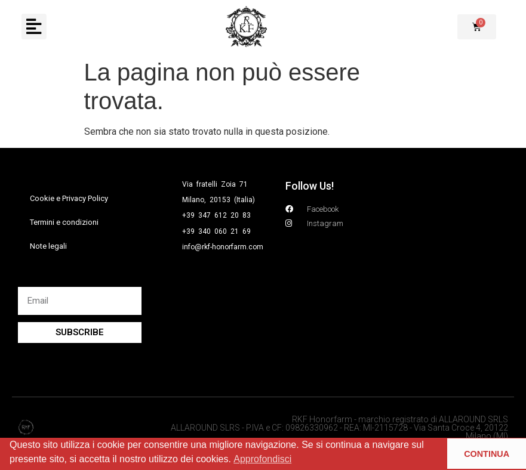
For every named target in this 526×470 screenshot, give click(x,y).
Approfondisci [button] (262, 459)
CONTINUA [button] (486, 454)
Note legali (48, 246)
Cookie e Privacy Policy (69, 198)
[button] (33, 27)
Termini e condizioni (64, 222)
